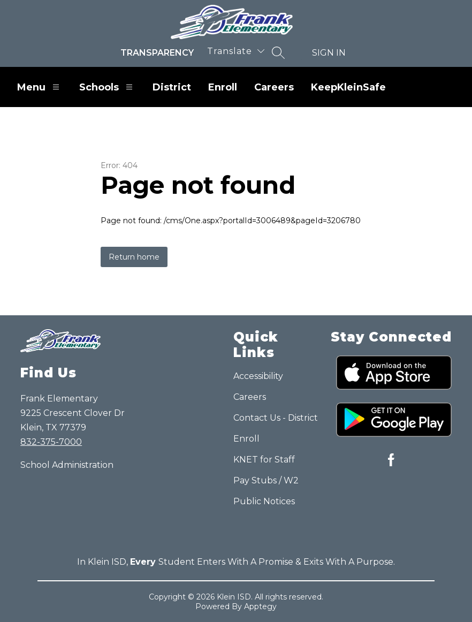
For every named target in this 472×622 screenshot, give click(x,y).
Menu (39, 87)
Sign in (329, 53)
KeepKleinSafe (348, 87)
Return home (134, 257)
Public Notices (264, 501)
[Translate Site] (235, 51)
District (172, 87)
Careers (274, 87)
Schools (107, 87)
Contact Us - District (275, 418)
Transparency (157, 53)
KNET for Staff (264, 459)
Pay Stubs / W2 (266, 480)
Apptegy (260, 606)
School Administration (66, 465)
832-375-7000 (51, 442)
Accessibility (258, 376)
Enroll (222, 87)
